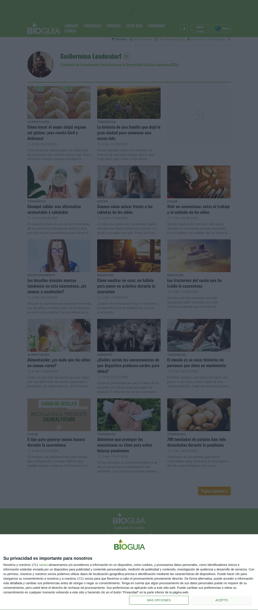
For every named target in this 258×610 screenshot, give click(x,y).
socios (43, 564)
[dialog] (129, 572)
